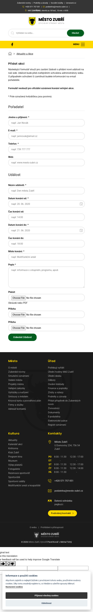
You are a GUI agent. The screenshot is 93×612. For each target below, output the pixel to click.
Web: (11, 157)
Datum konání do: (17, 224)
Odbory (51, 380)
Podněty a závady (57, 396)
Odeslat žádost (22, 337)
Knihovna (13, 448)
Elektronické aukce (57, 420)
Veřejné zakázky (16, 388)
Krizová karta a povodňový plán (24, 400)
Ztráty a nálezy (55, 392)
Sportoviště (14, 477)
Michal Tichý (66, 542)
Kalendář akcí (15, 444)
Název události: (16, 185)
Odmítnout (46, 603)
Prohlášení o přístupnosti (52, 527)
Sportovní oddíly (16, 481)
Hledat (75, 33)
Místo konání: (15, 251)
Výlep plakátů (15, 464)
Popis (11, 264)
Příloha (12, 308)
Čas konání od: (16, 211)
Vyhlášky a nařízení (18, 392)
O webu (33, 527)
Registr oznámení (57, 424)
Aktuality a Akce (24, 54)
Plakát (11, 292)
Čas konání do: (16, 238)
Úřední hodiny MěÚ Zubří (61, 371)
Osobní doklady (56, 384)
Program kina (15, 456)
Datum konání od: (17, 198)
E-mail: (12, 130)
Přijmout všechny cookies (46, 595)
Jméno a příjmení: (18, 117)
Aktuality (12, 440)
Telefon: (12, 143)
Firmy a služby (15, 404)
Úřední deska (54, 376)
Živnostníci (53, 408)
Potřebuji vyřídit (56, 367)
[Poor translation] (10, 563)
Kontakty (55, 433)
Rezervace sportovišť (19, 473)
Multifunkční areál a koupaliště (24, 485)
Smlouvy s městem (18, 396)
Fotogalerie (14, 469)
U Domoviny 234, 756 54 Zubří (67, 445)
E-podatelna (54, 416)
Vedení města (15, 380)
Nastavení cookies (14, 587)
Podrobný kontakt (62, 513)
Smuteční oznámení (18, 376)
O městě (12, 367)
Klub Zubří (13, 452)
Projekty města (16, 384)
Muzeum (12, 460)
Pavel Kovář (53, 542)
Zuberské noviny (16, 371)
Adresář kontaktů (17, 409)
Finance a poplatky (58, 388)
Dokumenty (54, 412)
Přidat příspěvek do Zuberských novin (64, 402)
